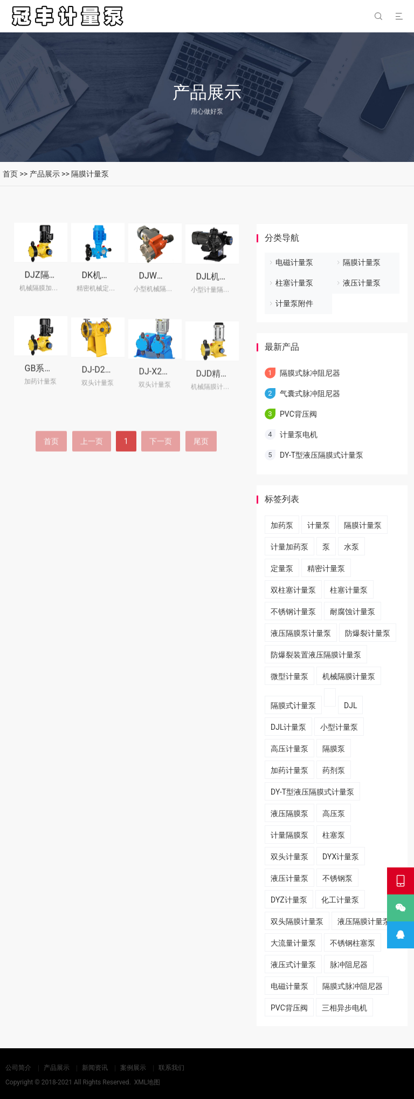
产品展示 (45, 173)
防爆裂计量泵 (367, 633)
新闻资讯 (95, 1067)
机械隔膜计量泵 (348, 676)
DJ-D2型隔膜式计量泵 (123, 383)
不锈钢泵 (337, 878)
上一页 (91, 465)
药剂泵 (333, 770)
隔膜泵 (333, 748)
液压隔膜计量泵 (363, 921)
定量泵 (282, 568)
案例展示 (133, 1067)
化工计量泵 (340, 900)
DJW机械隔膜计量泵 (178, 282)
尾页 (201, 465)
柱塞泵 (333, 835)
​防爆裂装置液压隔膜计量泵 (316, 654)
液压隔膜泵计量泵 (301, 633)
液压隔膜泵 (289, 813)
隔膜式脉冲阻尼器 (310, 373)
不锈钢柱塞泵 (352, 943)
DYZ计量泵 (289, 900)
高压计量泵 (289, 748)
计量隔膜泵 (289, 835)
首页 (10, 173)
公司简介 (18, 1067)
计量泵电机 (299, 434)
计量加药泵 (289, 546)
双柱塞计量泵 (293, 590)
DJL (350, 705)
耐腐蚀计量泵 (352, 611)
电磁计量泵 (294, 262)
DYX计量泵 (340, 856)
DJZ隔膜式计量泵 (58, 279)
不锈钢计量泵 (293, 611)
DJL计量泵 (288, 727)
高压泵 (333, 813)
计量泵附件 (294, 303)
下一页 (160, 465)
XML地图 (147, 1082)
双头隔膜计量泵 (297, 921)
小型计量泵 (339, 727)
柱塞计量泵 (294, 283)
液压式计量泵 (293, 964)
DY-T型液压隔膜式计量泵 (321, 455)
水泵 (351, 546)
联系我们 (171, 1067)
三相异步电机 (344, 1007)
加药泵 (282, 525)
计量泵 (318, 525)
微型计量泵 (289, 676)
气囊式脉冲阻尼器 (310, 393)
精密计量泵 (326, 568)
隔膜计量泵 (90, 173)
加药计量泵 (289, 770)
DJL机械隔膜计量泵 (234, 285)
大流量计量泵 (293, 943)
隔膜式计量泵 (293, 705)
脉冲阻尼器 (349, 964)
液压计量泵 (362, 283)
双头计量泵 (289, 856)
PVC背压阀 (298, 414)
